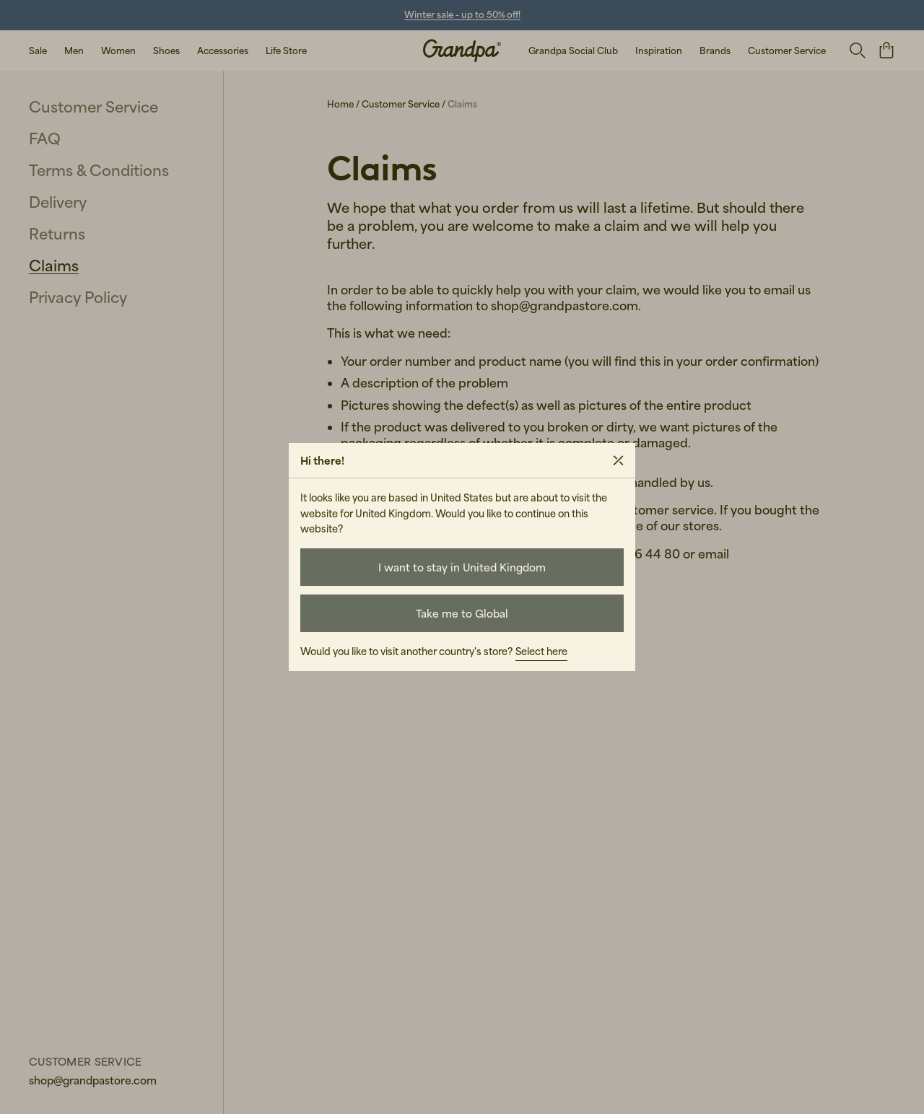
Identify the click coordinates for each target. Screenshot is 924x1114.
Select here (541, 651)
